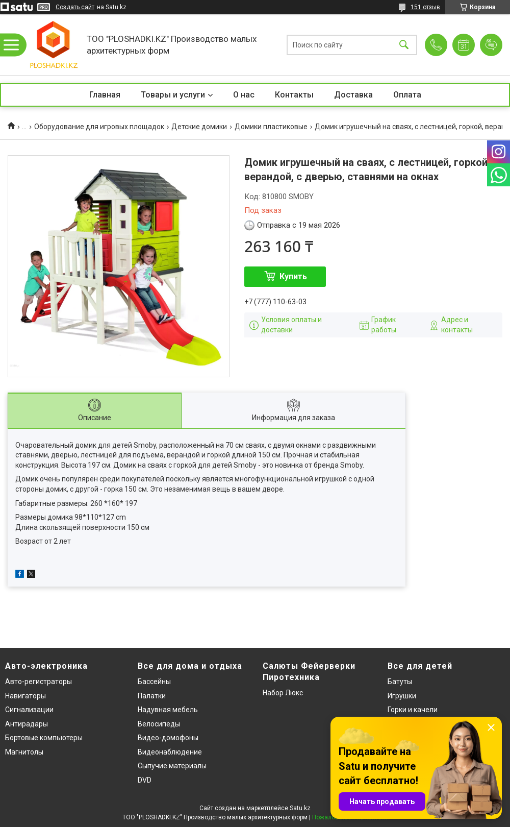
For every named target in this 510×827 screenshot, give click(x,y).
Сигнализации (29, 710)
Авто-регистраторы (38, 681)
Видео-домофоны (168, 738)
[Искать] (404, 44)
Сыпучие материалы (172, 766)
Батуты (400, 681)
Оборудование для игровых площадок (99, 127)
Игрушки (402, 696)
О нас (243, 95)
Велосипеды (159, 724)
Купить (293, 276)
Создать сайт (75, 7)
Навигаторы (25, 696)
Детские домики (199, 127)
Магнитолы (24, 752)
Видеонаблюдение (170, 752)
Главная (104, 95)
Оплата (407, 95)
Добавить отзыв (491, 45)
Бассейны (154, 681)
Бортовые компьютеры (44, 738)
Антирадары (26, 724)
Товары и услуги (173, 95)
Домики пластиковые (271, 127)
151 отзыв (425, 7)
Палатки (152, 696)
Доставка (353, 95)
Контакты (294, 95)
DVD (144, 780)
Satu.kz (300, 808)
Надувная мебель (168, 710)
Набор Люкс (283, 693)
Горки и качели (413, 710)
